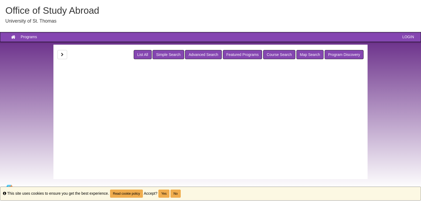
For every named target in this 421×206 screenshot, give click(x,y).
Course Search (279, 54)
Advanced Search (203, 54)
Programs (29, 37)
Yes (164, 194)
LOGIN (408, 37)
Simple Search (168, 54)
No (175, 194)
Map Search (310, 54)
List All (142, 54)
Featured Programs (242, 54)
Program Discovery (344, 54)
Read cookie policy (126, 194)
